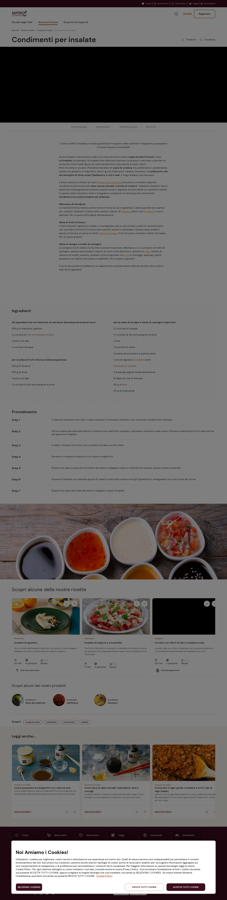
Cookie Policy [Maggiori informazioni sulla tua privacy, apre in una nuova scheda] (104, 876)
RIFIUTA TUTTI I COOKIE (144, 887)
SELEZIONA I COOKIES (29, 887)
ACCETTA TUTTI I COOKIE (186, 887)
